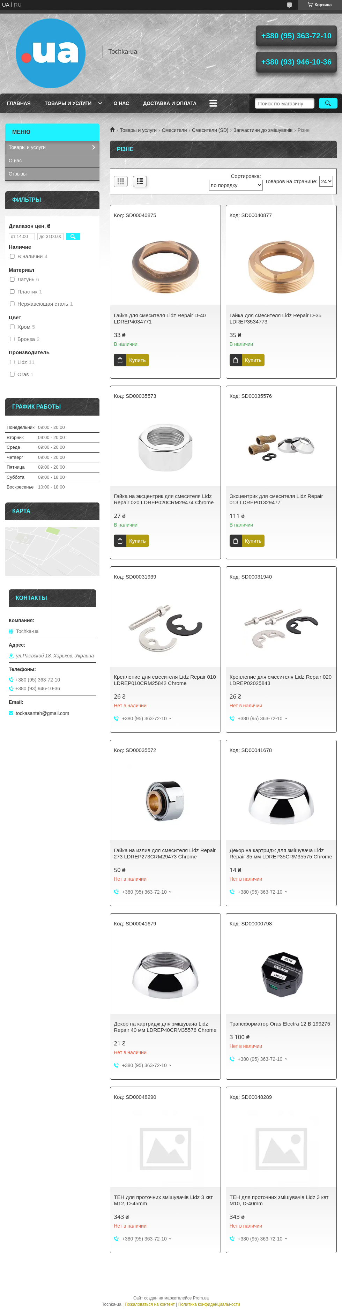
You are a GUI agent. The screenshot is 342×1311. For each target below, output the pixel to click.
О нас (121, 103)
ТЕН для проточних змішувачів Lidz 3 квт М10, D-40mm (279, 1200)
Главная (19, 103)
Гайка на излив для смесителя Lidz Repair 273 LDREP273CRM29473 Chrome (165, 853)
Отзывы (18, 174)
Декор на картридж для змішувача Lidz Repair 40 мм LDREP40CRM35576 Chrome (165, 1027)
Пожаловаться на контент (149, 1304)
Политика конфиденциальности (209, 1304)
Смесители (174, 130)
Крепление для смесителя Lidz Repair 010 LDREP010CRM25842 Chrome (165, 680)
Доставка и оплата (169, 103)
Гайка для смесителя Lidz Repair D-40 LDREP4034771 (160, 318)
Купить (137, 360)
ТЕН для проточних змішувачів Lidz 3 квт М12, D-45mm (163, 1200)
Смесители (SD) (210, 130)
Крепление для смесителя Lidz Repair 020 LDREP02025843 (281, 680)
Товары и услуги (68, 103)
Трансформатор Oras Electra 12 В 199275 (280, 1024)
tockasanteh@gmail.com (42, 713)
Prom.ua (201, 1298)
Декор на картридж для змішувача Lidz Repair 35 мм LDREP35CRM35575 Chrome (281, 853)
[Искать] (328, 103)
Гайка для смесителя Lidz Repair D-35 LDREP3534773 (275, 318)
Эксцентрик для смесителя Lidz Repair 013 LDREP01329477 (276, 499)
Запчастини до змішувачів (262, 130)
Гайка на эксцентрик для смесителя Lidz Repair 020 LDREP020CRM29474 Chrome (164, 499)
